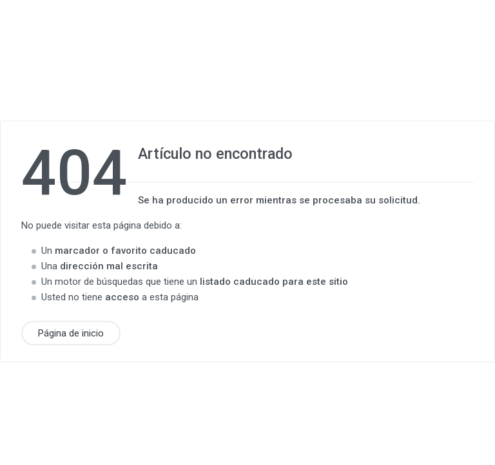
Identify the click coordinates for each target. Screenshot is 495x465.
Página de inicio (71, 332)
